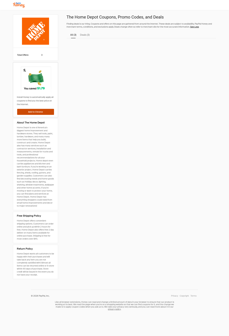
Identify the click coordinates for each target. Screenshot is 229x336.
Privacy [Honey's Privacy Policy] (174, 296)
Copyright (184, 296)
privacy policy (114, 309)
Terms (193, 296)
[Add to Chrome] (35, 112)
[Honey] (19, 5)
